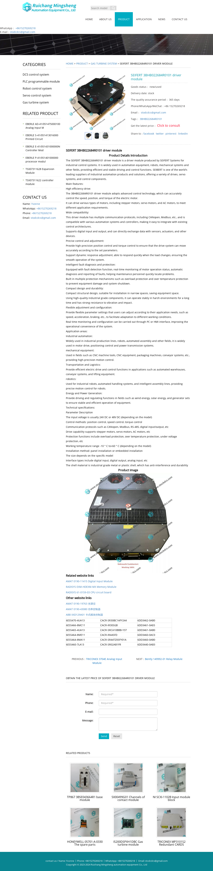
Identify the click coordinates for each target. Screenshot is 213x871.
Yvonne (35, 204)
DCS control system (36, 74)
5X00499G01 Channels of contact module (128, 798)
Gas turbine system (104, 63)
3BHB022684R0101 (151, 119)
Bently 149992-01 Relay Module (163, 659)
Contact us (179, 19)
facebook (148, 133)
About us (105, 19)
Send (104, 736)
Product (124, 19)
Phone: (89, 703)
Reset (116, 736)
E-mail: (89, 711)
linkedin (183, 133)
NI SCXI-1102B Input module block (171, 798)
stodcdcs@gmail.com (22, 32)
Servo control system (37, 95)
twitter (160, 133)
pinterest (171, 133)
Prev (73, 102)
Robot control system (37, 88)
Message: (87, 720)
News (161, 19)
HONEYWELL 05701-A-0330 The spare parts (85, 843)
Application (144, 19)
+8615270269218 (26, 28)
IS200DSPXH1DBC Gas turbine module (128, 843)
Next (121, 102)
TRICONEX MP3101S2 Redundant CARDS (171, 843)
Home (89, 19)
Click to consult (168, 125)
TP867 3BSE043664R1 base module (85, 798)
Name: (89, 694)
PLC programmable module (41, 81)
